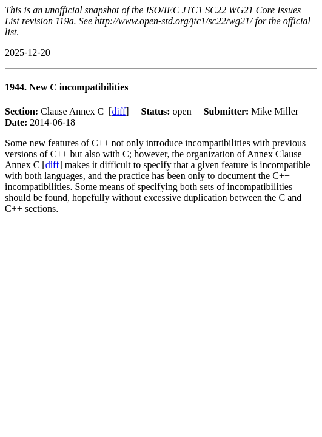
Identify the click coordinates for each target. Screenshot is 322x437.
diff (119, 111)
